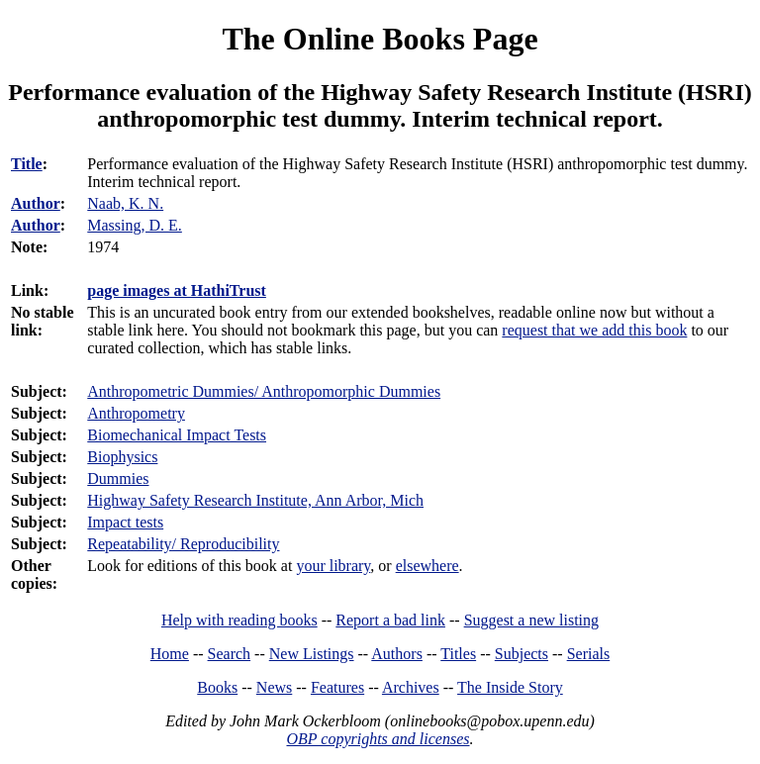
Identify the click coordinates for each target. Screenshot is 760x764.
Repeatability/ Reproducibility (183, 543)
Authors (397, 653)
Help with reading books (239, 620)
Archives (410, 687)
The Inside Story (510, 687)
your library (333, 565)
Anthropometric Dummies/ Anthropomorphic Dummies (263, 391)
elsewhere (427, 565)
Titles (458, 653)
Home (169, 653)
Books (217, 687)
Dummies (117, 478)
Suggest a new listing (531, 620)
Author (35, 203)
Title (27, 163)
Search (229, 653)
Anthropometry (136, 413)
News (274, 687)
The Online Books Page (379, 38)
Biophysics (122, 456)
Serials (589, 653)
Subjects (521, 653)
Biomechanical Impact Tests (176, 435)
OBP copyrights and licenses (377, 738)
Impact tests (125, 522)
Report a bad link (390, 620)
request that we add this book (594, 330)
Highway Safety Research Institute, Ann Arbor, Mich (255, 500)
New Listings (311, 653)
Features (337, 687)
